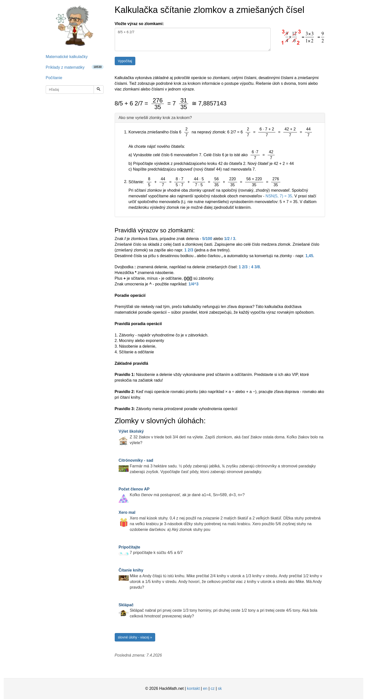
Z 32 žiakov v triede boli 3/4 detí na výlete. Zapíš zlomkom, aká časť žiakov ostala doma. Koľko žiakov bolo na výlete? (221, 437)
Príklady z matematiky (75, 67)
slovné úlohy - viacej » (135, 637)
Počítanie (54, 78)
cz (213, 688)
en (205, 688)
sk (220, 688)
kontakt (193, 688)
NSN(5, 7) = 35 (278, 196)
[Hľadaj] (99, 89)
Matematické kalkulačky (67, 57)
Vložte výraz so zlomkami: (139, 24)
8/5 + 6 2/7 (193, 39)
